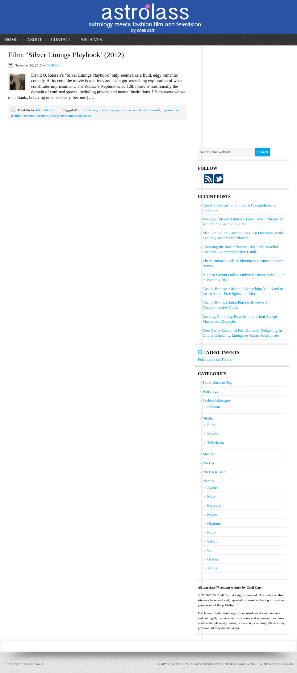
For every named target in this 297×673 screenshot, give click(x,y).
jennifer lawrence (23, 115)
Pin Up (208, 463)
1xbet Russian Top (217, 382)
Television (215, 442)
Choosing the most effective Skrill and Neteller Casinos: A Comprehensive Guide (240, 249)
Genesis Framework (238, 664)
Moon (212, 514)
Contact (61, 39)
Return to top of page (23, 664)
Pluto (211, 532)
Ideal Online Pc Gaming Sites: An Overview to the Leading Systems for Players (243, 235)
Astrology (211, 391)
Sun (210, 550)
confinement (128, 110)
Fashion (213, 406)
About (34, 39)
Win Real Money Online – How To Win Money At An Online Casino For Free (243, 221)
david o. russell (149, 110)
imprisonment (170, 110)
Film (39, 110)
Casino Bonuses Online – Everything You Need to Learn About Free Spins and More (243, 291)
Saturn (212, 541)
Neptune (42, 115)
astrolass (148, 17)
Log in (288, 664)
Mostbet (209, 454)
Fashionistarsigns (216, 400)
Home (11, 39)
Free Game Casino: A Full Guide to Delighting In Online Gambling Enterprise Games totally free (242, 333)
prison (54, 115)
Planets (208, 481)
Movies (213, 433)
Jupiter (212, 487)
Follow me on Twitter (215, 359)
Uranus (213, 559)
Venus (212, 568)
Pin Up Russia (214, 472)
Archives (91, 39)
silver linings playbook (75, 115)
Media (48, 110)
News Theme (202, 664)
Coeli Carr (54, 65)
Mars (211, 496)
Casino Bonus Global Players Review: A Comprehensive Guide (235, 305)
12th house (89, 110)
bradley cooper (108, 110)
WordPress (269, 664)
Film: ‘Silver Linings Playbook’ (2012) (66, 55)
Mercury (214, 505)
